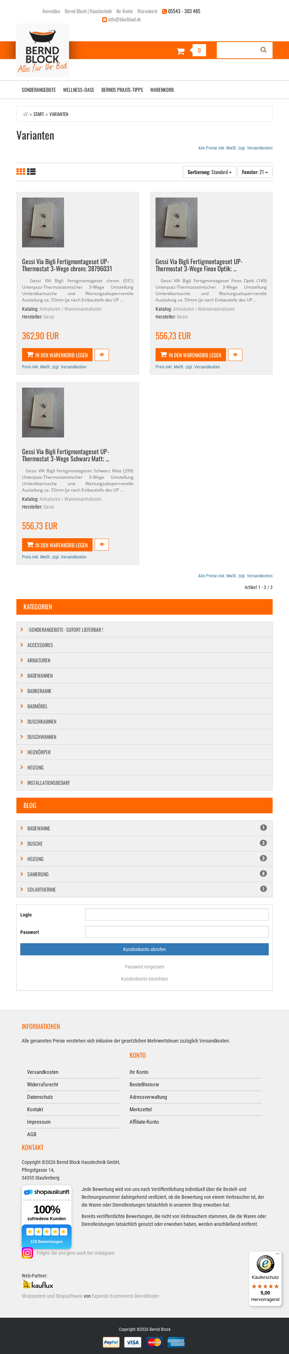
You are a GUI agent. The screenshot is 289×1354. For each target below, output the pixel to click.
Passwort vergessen (144, 967)
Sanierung (147, 874)
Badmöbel (37, 706)
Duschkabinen (41, 721)
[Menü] (277, 1255)
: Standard (210, 171)
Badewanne (147, 828)
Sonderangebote (39, 89)
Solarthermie (147, 889)
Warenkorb (147, 11)
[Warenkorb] (178, 51)
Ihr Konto (124, 11)
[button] (102, 355)
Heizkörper (39, 752)
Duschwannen (41, 736)
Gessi (48, 317)
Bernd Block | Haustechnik (88, 11)
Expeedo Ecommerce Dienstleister (125, 1296)
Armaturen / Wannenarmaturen (70, 309)
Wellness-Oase (78, 89)
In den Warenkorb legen (57, 355)
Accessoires (40, 645)
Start (38, 113)
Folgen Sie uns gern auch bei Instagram (76, 1253)
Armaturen (38, 660)
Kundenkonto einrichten (144, 979)
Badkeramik (39, 690)
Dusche (147, 843)
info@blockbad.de (124, 19)
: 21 (255, 171)
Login (26, 915)
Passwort (29, 932)
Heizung (35, 767)
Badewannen (40, 675)
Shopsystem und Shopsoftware (52, 1296)
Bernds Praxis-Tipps (122, 89)
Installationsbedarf (48, 782)
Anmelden (51, 11)
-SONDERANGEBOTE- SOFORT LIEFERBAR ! (65, 629)
